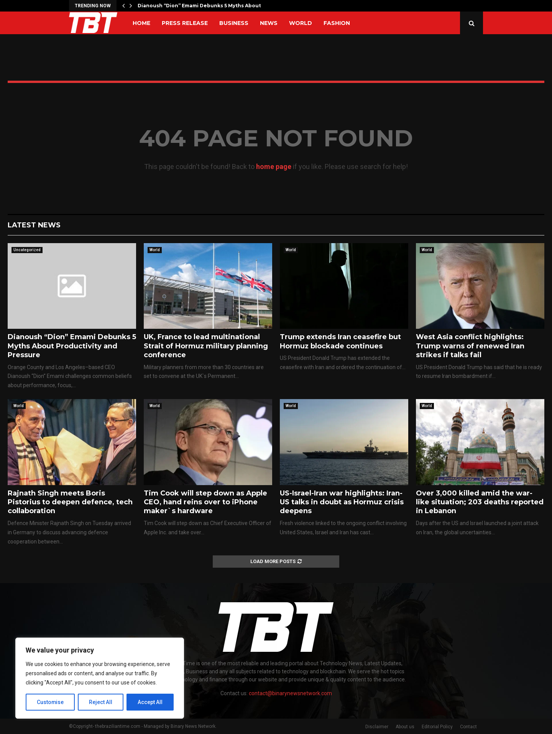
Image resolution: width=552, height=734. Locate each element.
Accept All (150, 702)
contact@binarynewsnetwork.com (290, 693)
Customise (50, 702)
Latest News (34, 225)
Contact (468, 726)
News (269, 23)
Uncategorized (27, 250)
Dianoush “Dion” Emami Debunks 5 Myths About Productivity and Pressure (72, 346)
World (300, 23)
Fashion (337, 23)
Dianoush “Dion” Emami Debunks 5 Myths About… (201, 5)
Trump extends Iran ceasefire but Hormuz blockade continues (340, 341)
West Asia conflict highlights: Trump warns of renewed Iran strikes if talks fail (470, 346)
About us (405, 726)
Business (233, 23)
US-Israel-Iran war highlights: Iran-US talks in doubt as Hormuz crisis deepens (342, 502)
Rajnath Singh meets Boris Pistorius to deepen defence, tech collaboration (70, 502)
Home (141, 23)
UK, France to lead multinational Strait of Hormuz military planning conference (206, 346)
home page (273, 166)
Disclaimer (376, 726)
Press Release (185, 23)
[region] (99, 678)
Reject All (101, 702)
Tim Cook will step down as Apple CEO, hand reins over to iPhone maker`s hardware (205, 502)
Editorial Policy (437, 726)
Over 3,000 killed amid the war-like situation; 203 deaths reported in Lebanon (480, 502)
